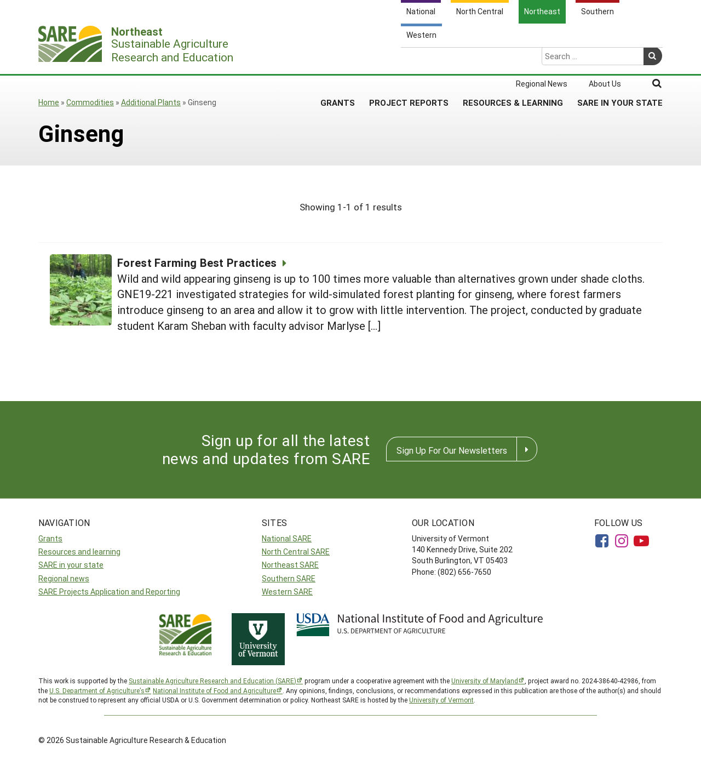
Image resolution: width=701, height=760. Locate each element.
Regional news (63, 578)
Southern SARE (288, 578)
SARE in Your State (620, 59)
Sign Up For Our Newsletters (452, 450)
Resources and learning (79, 551)
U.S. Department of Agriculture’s (97, 690)
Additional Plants (151, 102)
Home (48, 102)
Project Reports (409, 59)
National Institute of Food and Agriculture (214, 690)
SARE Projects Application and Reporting (109, 591)
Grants (337, 59)
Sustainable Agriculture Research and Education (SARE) (212, 680)
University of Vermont (441, 699)
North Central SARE (296, 551)
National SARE (287, 538)
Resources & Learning (513, 59)
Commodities (90, 102)
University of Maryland (484, 680)
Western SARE (287, 591)
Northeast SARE (290, 564)
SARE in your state (71, 564)
